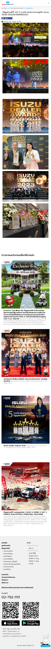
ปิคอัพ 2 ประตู (34, 561)
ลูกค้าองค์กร (6, 545)
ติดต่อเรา (5, 580)
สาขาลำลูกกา (8, 556)
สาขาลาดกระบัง (9, 567)
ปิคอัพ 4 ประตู (34, 558)
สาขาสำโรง (7, 569)
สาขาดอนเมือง (8, 559)
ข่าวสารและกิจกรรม (16, 8)
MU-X (31, 548)
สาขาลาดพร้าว (8, 551)
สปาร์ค (31, 564)
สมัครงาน (5, 582)
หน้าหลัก (4, 8)
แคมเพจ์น (5, 574)
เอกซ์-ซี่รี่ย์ (32, 553)
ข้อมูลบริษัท (6, 548)
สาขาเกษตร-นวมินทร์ (10, 561)
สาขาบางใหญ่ (8, 553)
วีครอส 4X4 (33, 556)
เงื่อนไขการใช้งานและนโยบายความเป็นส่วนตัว (17, 587)
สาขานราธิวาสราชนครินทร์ (12, 564)
